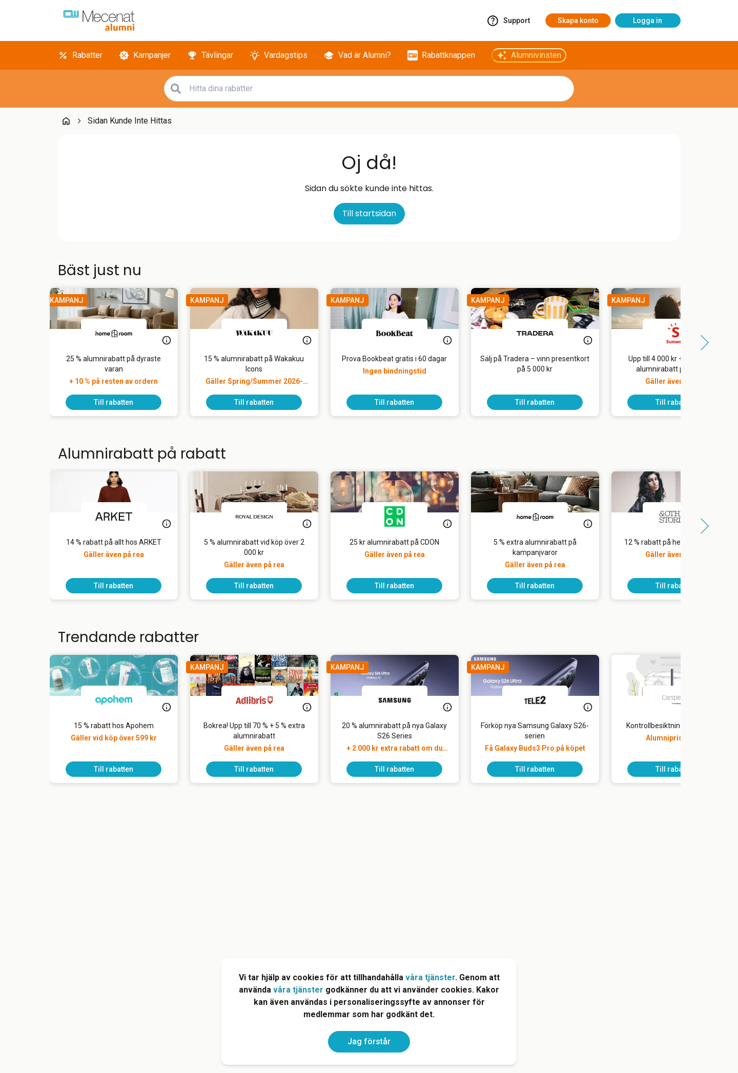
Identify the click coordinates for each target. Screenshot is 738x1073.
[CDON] (403, 516)
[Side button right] (701, 342)
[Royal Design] (262, 516)
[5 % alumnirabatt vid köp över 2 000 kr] (262, 557)
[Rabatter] (80, 55)
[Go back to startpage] (66, 121)
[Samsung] (403, 700)
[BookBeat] (403, 333)
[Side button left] (37, 342)
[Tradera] (543, 333)
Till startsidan (369, 213)
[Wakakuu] (262, 333)
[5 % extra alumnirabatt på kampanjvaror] (543, 557)
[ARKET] (122, 516)
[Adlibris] (262, 700)
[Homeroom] (122, 333)
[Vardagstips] (279, 55)
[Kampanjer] (145, 55)
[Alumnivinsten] (528, 55)
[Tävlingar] (210, 55)
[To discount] (122, 402)
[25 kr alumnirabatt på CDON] (403, 557)
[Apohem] (122, 700)
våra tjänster (430, 977)
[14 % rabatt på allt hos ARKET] (122, 557)
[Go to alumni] (99, 20)
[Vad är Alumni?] (357, 55)
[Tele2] (543, 700)
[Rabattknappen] (441, 55)
